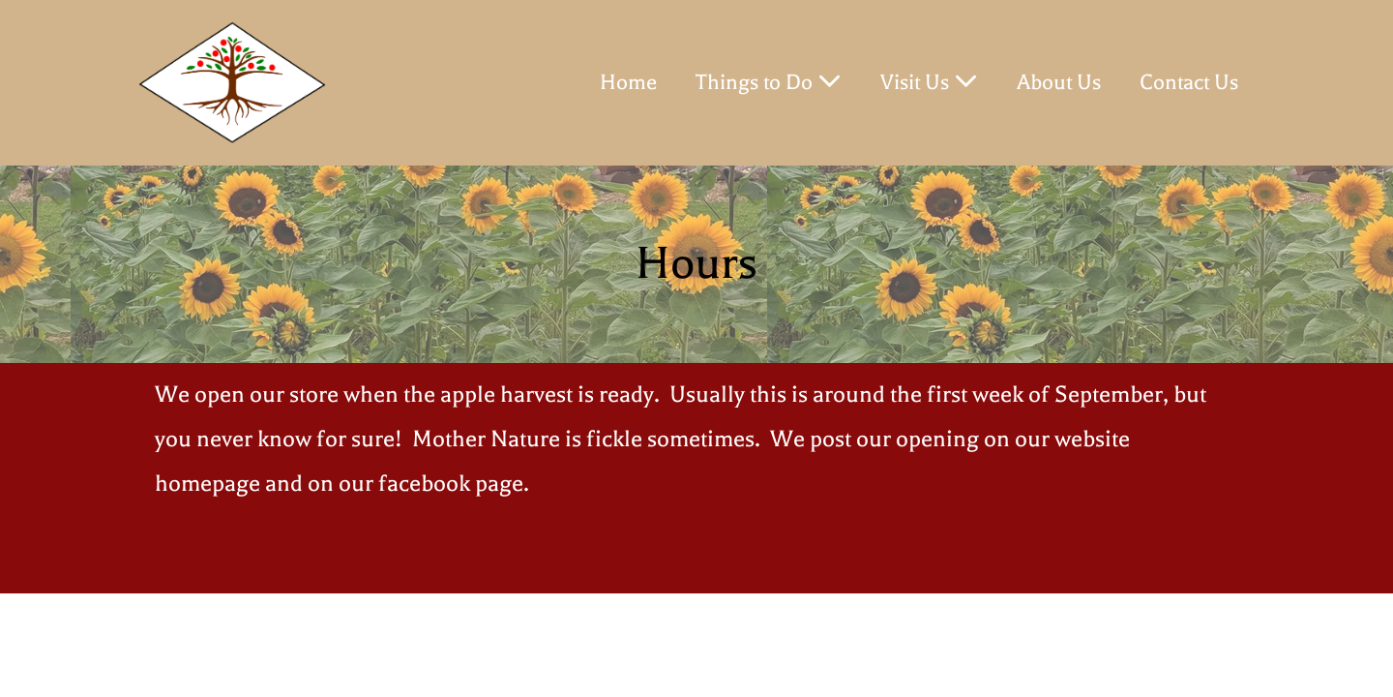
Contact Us (1189, 82)
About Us (1059, 82)
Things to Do (769, 82)
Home (628, 82)
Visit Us (929, 82)
